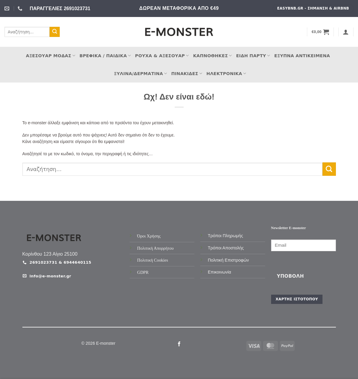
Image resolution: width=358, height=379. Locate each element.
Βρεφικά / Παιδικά (105, 55)
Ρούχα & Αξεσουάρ (162, 55)
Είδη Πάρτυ (253, 55)
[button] (320, 31)
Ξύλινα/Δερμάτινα (140, 73)
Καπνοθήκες (212, 55)
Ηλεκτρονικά (226, 73)
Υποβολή (290, 276)
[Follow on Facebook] (178, 344)
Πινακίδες (186, 73)
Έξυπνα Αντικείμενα (302, 55)
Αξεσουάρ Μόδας (50, 55)
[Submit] (55, 32)
